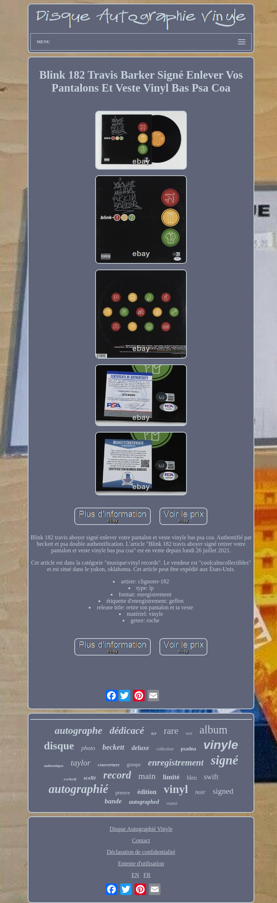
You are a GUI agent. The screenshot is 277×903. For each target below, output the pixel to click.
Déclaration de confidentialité (141, 852)
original (171, 803)
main (146, 776)
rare (171, 731)
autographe (78, 730)
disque (59, 745)
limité (171, 777)
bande (113, 801)
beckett (113, 747)
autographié (78, 789)
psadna (188, 748)
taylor (81, 762)
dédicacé (127, 730)
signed (223, 790)
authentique (53, 765)
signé (224, 760)
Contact (141, 840)
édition (147, 791)
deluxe (140, 747)
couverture (108, 764)
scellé (90, 778)
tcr (154, 733)
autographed (144, 802)
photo (88, 748)
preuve (122, 792)
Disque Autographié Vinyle (141, 829)
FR (147, 875)
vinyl (176, 789)
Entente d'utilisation (141, 863)
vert (188, 733)
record (117, 775)
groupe (134, 764)
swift (211, 777)
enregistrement (175, 762)
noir (200, 792)
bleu (192, 778)
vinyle (220, 744)
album (213, 729)
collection (165, 748)
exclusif (70, 779)
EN (135, 875)
